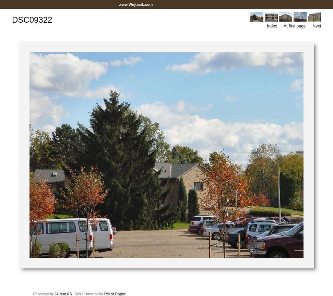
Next (316, 26)
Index (272, 26)
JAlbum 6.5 (63, 294)
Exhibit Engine (115, 294)
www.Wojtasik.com (136, 4)
